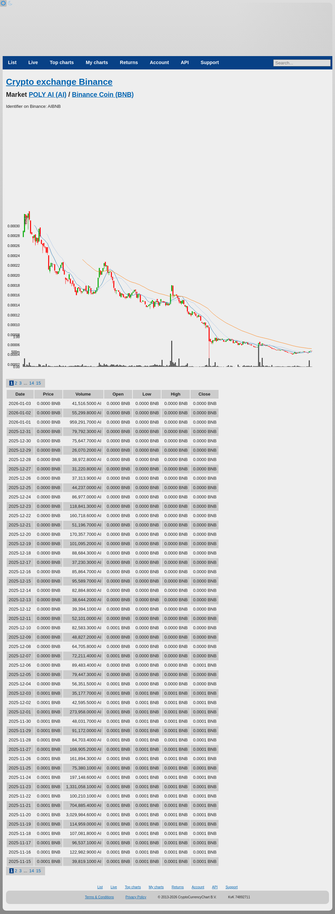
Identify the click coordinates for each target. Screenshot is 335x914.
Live (33, 62)
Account (159, 62)
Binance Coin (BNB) (103, 94)
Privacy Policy (135, 897)
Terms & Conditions (99, 897)
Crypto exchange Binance (59, 82)
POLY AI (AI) (47, 94)
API (185, 62)
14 (31, 383)
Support (210, 62)
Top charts (62, 62)
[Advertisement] (167, 160)
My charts (97, 62)
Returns (129, 62)
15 (38, 383)
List (12, 62)
